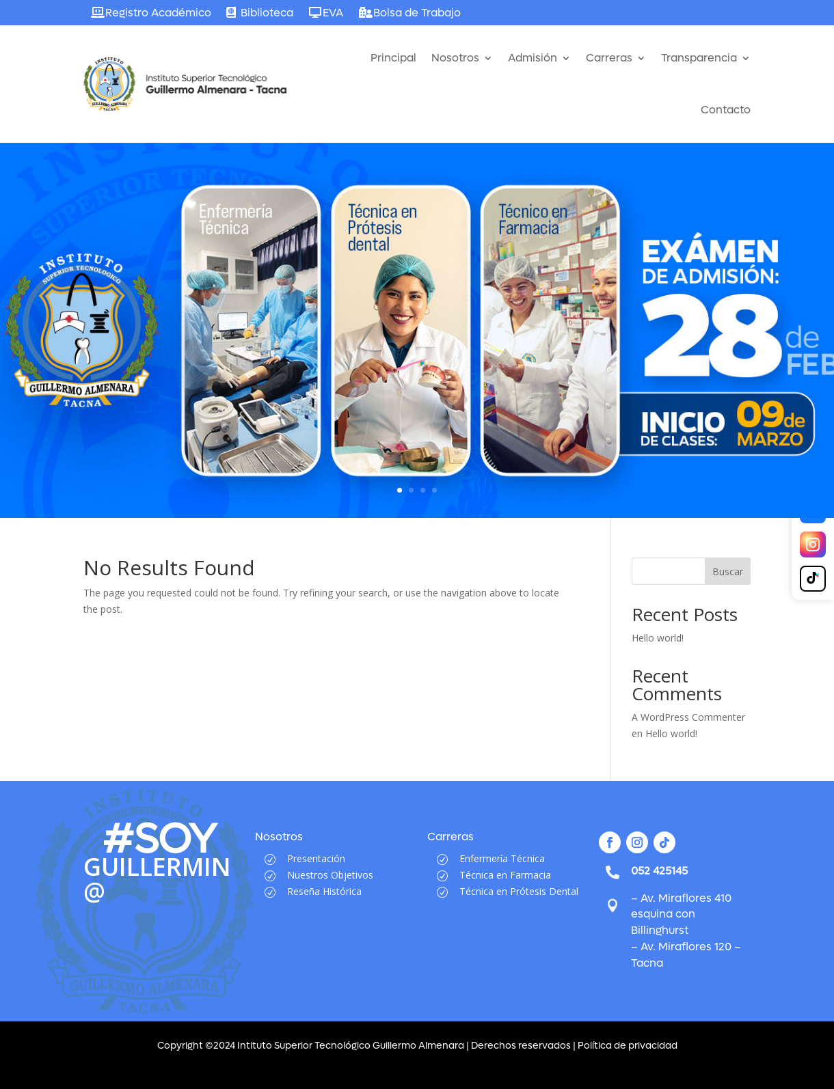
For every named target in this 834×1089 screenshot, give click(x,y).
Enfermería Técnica (502, 858)
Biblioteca (267, 12)
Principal (393, 58)
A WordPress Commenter (688, 717)
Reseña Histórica (324, 891)
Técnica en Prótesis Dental (518, 891)
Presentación (316, 858)
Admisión (532, 58)
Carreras (609, 58)
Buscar (727, 571)
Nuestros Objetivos (330, 874)
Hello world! (658, 637)
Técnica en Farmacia (505, 874)
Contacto (726, 109)
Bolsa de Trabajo (417, 12)
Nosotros (455, 58)
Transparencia (699, 58)
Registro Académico (158, 12)
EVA (333, 12)
